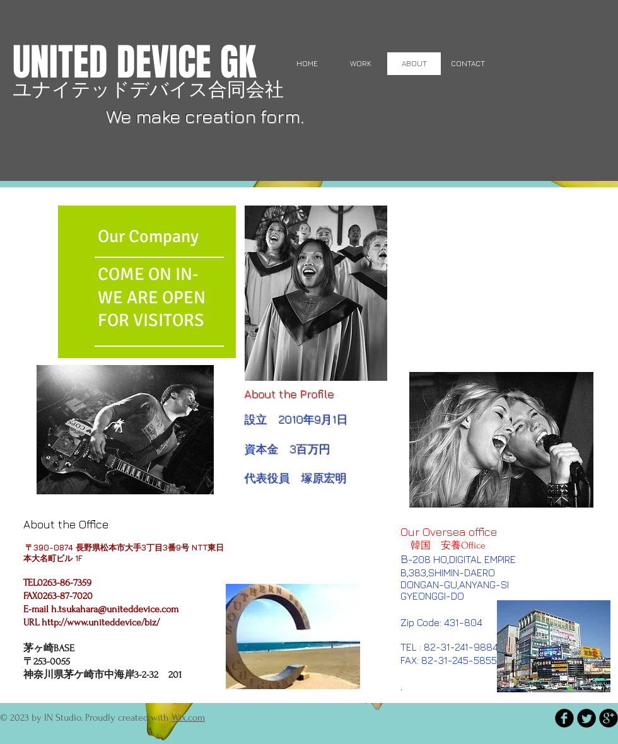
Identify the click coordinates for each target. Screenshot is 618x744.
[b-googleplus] (608, 718)
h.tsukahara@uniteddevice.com (114, 609)
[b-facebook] (564, 718)
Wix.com (188, 717)
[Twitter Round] (586, 718)
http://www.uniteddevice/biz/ (101, 622)
